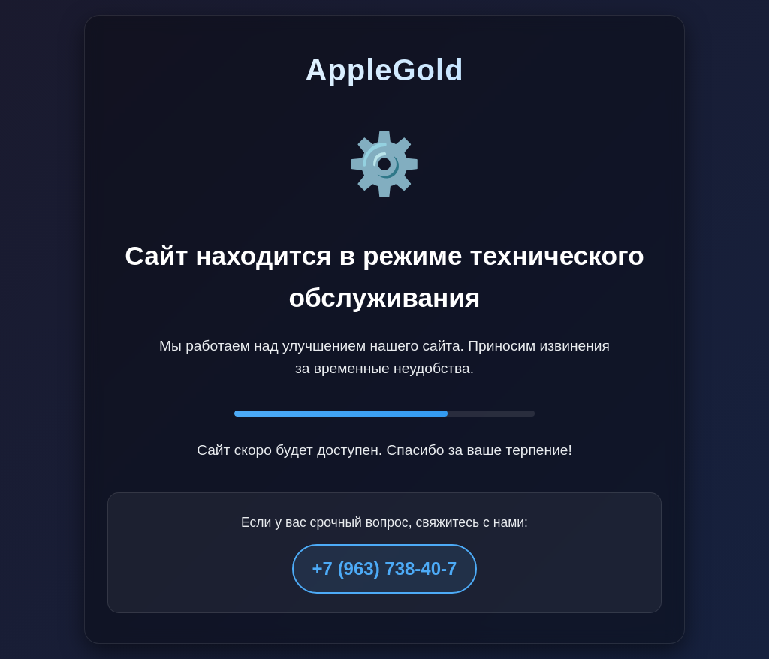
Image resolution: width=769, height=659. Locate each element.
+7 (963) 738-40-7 (384, 568)
